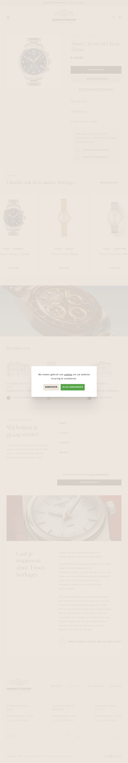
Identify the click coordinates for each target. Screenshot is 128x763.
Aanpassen (51, 387)
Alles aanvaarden (72, 387)
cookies (68, 374)
